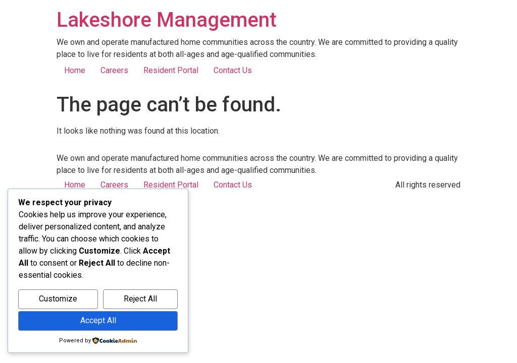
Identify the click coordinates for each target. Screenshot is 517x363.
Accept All (98, 320)
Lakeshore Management (167, 20)
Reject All (140, 299)
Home (74, 70)
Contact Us (233, 70)
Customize (58, 299)
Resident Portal (170, 70)
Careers (114, 70)
